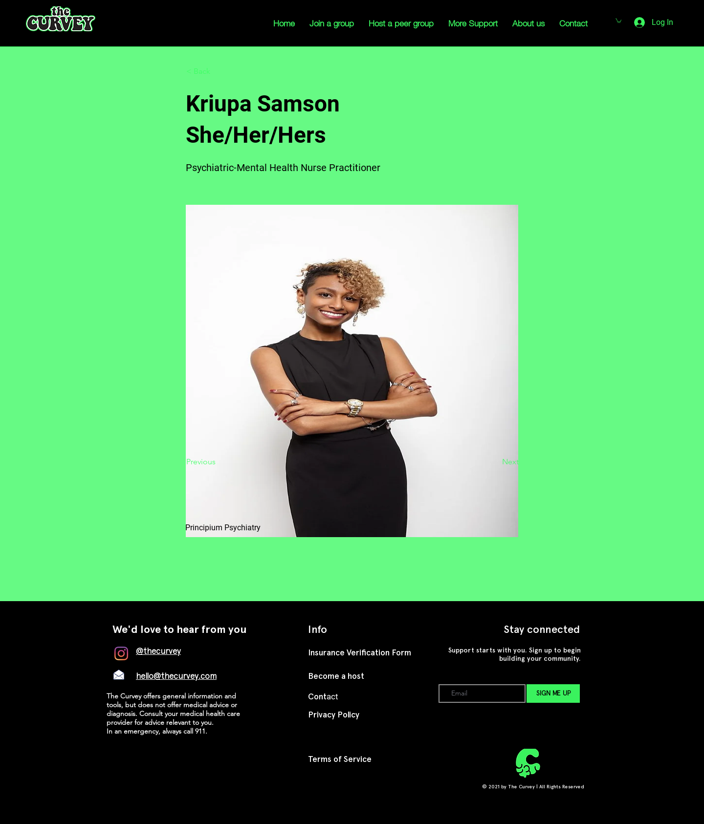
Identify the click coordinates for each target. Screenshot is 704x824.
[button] (218, 71)
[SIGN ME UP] (553, 693)
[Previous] (218, 462)
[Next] (494, 462)
